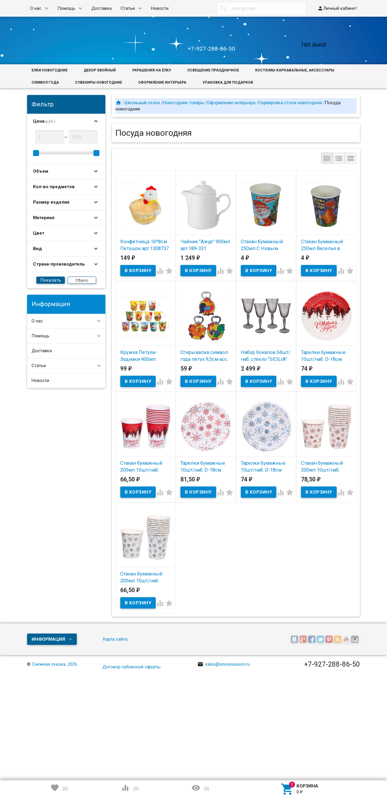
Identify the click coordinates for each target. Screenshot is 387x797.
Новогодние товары (183, 102)
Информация (48, 639)
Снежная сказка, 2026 (54, 664)
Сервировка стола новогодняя (290, 102)
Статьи (128, 8)
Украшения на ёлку (151, 70)
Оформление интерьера (162, 82)
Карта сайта (115, 639)
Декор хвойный (100, 70)
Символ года (45, 82)
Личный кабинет (337, 8)
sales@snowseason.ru (223, 664)
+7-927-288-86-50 (211, 48)
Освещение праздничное (213, 70)
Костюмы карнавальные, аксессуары (294, 70)
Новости (159, 8)
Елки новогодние (50, 70)
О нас (35, 8)
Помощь (66, 8)
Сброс (82, 280)
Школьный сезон (142, 102)
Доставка (101, 8)
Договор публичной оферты (131, 667)
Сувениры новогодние (98, 82)
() (59, 787)
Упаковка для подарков (227, 82)
